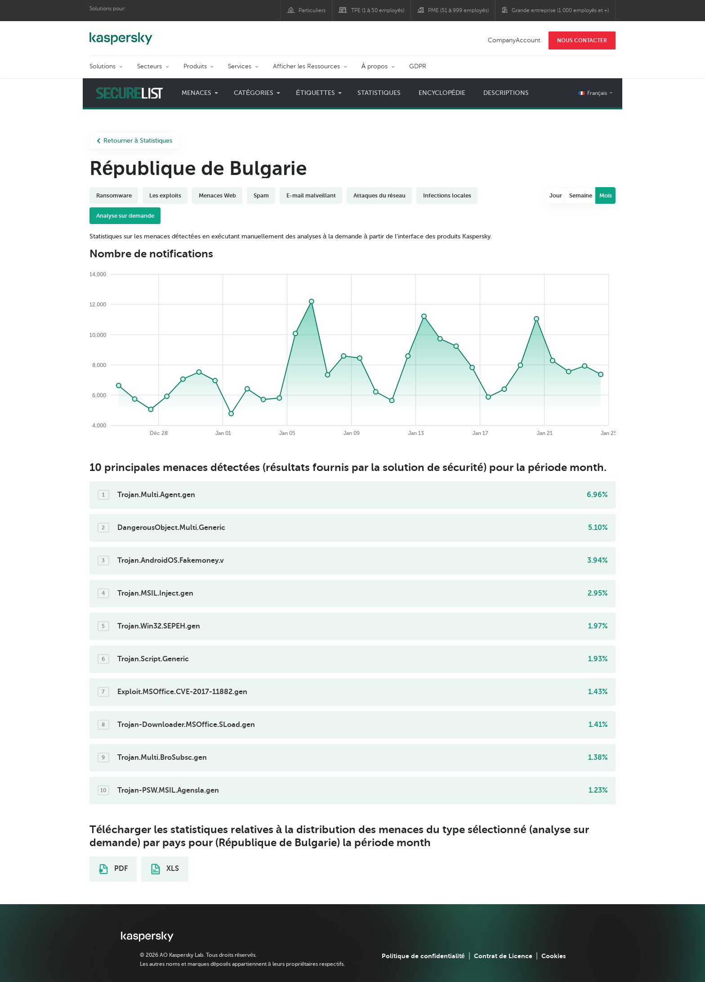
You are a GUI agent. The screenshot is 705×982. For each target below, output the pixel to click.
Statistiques (379, 93)
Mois (605, 195)
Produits (195, 66)
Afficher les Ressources (306, 66)
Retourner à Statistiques (134, 140)
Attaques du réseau (379, 195)
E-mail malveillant (311, 195)
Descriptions (506, 93)
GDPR (417, 66)
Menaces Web (217, 195)
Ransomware (114, 195)
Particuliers (312, 10)
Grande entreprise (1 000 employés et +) (560, 10)
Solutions (102, 66)
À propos (374, 66)
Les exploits (165, 195)
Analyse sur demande (125, 215)
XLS (165, 869)
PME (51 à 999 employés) (458, 10)
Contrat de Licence (503, 956)
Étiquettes (315, 93)
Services (239, 66)
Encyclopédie (442, 93)
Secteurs (149, 66)
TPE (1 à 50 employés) (377, 10)
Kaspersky (120, 33)
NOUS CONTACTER (582, 40)
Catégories (253, 93)
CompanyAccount (514, 40)
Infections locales (447, 195)
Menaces (196, 93)
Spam (261, 195)
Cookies (553, 956)
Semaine (580, 195)
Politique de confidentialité (423, 956)
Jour (555, 195)
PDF (113, 869)
